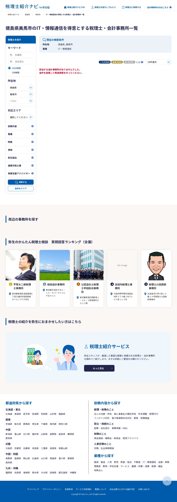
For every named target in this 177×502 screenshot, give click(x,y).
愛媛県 (70, 458)
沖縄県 (73, 472)
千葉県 (44, 424)
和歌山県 (63, 448)
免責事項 (69, 489)
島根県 (17, 458)
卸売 (116, 462)
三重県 (44, 448)
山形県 (53, 413)
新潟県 (9, 434)
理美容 (97, 466)
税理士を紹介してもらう (103, 7)
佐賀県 (17, 472)
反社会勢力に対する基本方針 (122, 489)
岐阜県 (62, 434)
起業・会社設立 (102, 428)
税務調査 (144, 418)
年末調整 (142, 413)
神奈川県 (63, 424)
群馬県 (26, 424)
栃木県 (17, 424)
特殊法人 (98, 470)
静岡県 (70, 434)
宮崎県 (53, 472)
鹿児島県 (63, 472)
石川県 (26, 434)
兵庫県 (26, 448)
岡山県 (26, 458)
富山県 (17, 434)
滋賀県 (53, 448)
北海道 (9, 413)
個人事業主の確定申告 (125, 413)
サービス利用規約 (83, 489)
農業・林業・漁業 (140, 466)
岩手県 (26, 413)
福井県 (35, 434)
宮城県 (35, 413)
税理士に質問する (131, 7)
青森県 (17, 413)
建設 (96, 462)
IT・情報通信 (149, 462)
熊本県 (35, 472)
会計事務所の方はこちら (157, 7)
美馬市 (37, 14)
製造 (103, 462)
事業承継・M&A (119, 428)
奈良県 (35, 448)
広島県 (35, 458)
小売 (109, 462)
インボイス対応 (102, 418)
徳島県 (27, 14)
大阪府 (9, 448)
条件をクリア (21, 188)
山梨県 (44, 434)
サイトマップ (33, 489)
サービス (125, 466)
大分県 (44, 472)
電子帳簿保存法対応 (122, 418)
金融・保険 (163, 462)
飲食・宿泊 (126, 462)
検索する (23, 182)
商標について (100, 489)
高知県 (9, 462)
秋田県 (44, 413)
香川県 (62, 458)
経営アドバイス (130, 438)
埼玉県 (35, 424)
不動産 (137, 462)
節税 (136, 418)
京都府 (17, 448)
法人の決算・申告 (103, 413)
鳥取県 (9, 458)
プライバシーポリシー (52, 489)
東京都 (53, 424)
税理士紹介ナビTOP (74, 7)
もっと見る (98, 368)
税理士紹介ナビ (13, 14)
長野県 (53, 434)
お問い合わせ (144, 489)
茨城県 (9, 424)
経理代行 (153, 413)
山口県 (44, 458)
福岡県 (9, 472)
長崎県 (26, 472)
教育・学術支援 (110, 466)
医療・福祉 (157, 466)
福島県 (62, 413)
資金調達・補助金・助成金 (107, 438)
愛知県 (9, 438)
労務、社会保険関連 (104, 448)
